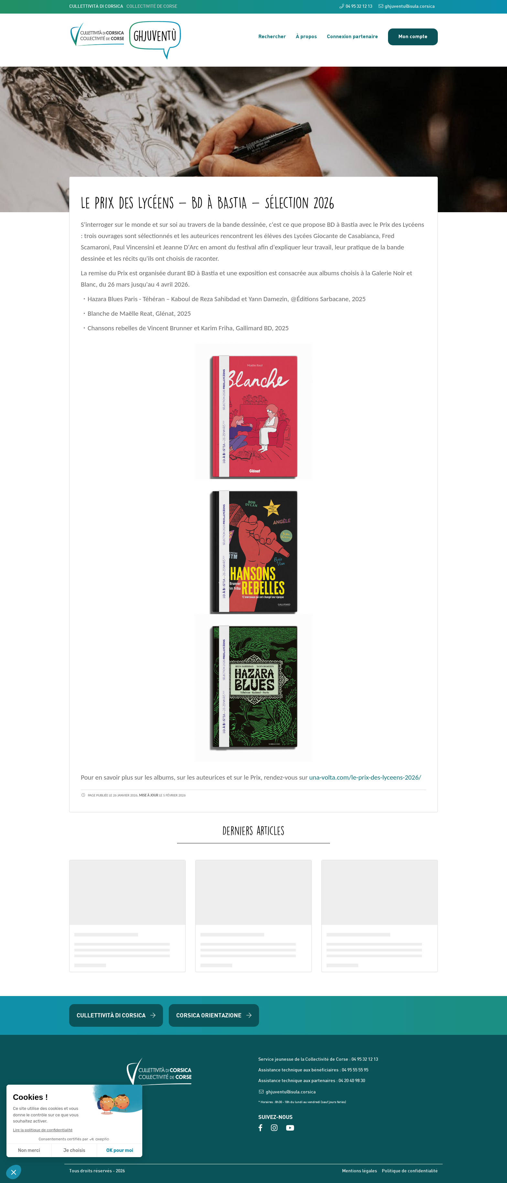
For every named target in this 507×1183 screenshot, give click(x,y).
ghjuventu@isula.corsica (407, 6)
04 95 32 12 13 (356, 6)
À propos (306, 36)
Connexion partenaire (352, 36)
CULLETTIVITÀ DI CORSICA (123, 7)
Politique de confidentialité (410, 1171)
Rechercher (272, 36)
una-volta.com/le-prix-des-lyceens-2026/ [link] (365, 777)
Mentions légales (359, 1171)
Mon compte (412, 36)
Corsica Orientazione (214, 1015)
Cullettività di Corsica (116, 1015)
